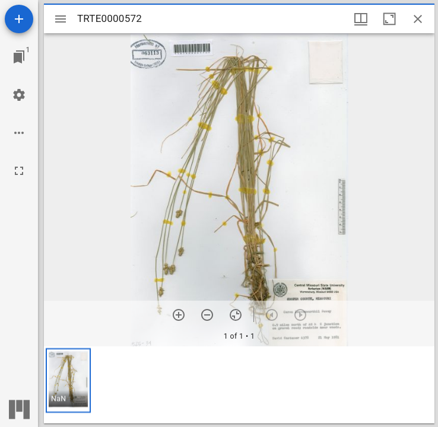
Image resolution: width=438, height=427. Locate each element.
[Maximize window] (389, 19)
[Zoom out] (207, 315)
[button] (68, 380)
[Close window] (418, 19)
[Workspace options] (19, 133)
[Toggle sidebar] (60, 19)
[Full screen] (19, 171)
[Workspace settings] (19, 95)
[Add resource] (19, 19)
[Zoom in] (178, 315)
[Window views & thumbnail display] (361, 19)
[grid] (239, 384)
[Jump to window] (19, 57)
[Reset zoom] (235, 315)
